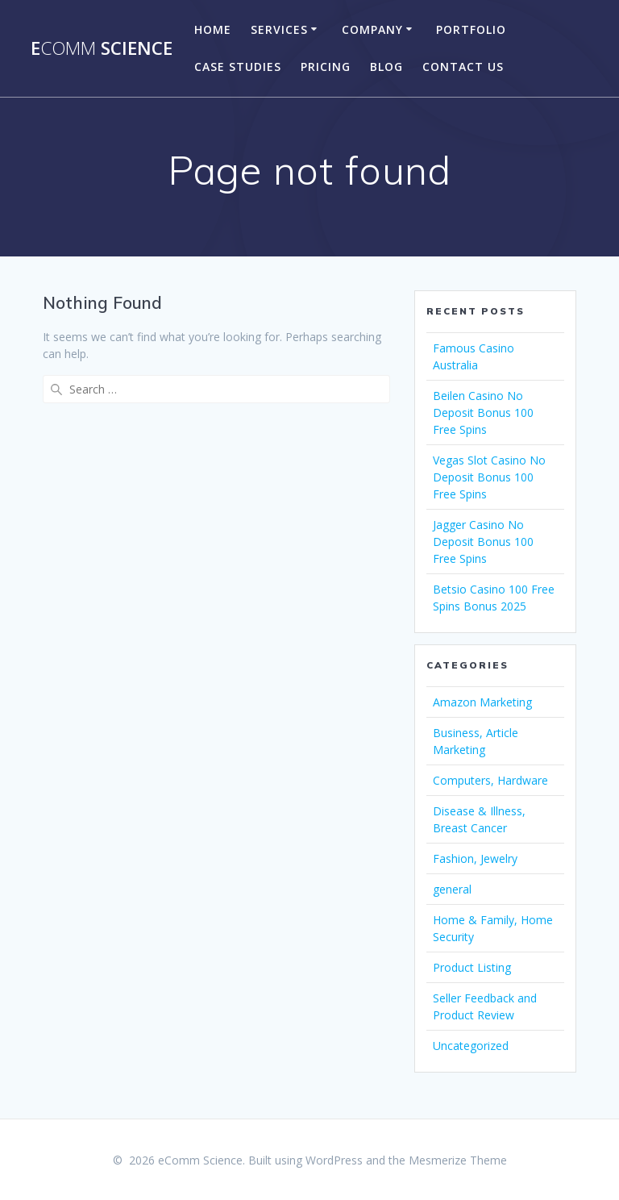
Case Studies (237, 66)
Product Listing (472, 967)
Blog (386, 66)
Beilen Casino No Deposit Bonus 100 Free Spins (483, 412)
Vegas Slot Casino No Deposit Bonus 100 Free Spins (489, 477)
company (372, 29)
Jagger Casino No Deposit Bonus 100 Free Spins (483, 541)
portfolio (471, 29)
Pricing (326, 66)
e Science (101, 48)
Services (279, 29)
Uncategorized (471, 1045)
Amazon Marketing (482, 702)
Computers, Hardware (490, 780)
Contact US (463, 66)
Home (212, 29)
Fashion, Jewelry (475, 858)
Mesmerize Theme (458, 1160)
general (452, 889)
